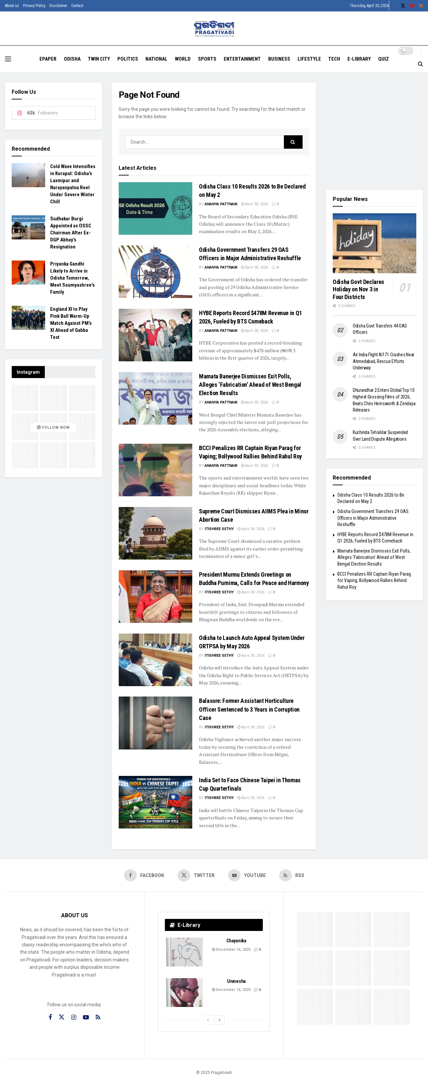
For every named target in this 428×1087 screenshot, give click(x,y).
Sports (207, 59)
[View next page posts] (220, 1020)
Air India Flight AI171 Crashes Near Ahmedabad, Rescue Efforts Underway (383, 361)
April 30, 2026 (254, 204)
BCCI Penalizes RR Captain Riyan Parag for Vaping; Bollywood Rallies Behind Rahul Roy (374, 580)
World (183, 59)
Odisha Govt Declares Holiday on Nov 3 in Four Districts (358, 289)
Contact (77, 5)
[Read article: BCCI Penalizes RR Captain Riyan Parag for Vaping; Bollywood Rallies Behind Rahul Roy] (155, 470)
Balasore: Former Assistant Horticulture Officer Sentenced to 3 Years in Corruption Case (249, 709)
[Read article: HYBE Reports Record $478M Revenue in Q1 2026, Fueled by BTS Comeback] (155, 335)
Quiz (383, 59)
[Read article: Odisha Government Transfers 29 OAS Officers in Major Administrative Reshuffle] (155, 271)
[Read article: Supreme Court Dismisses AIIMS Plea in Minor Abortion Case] (155, 533)
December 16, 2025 (231, 949)
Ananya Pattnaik (221, 204)
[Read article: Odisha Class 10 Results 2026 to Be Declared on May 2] (155, 208)
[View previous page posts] (208, 1020)
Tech (334, 59)
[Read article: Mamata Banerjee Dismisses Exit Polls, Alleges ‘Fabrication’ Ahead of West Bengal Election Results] (155, 398)
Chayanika (236, 940)
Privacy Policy (34, 5)
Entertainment (242, 59)
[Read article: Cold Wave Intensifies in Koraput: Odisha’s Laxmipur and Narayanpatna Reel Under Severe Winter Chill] (28, 175)
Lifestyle (309, 59)
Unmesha (236, 981)
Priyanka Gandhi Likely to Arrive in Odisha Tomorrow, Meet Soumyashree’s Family (72, 278)
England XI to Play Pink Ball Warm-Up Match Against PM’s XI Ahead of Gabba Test (71, 323)
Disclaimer (58, 5)
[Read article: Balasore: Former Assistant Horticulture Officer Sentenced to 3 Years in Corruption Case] (155, 723)
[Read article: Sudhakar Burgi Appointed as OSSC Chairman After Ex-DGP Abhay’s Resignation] (28, 227)
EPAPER (48, 59)
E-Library (359, 59)
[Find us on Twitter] (196, 875)
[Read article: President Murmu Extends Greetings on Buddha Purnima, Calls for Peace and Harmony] (155, 596)
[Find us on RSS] (291, 875)
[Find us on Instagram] (73, 1017)
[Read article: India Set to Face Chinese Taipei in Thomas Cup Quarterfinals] (155, 802)
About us (12, 5)
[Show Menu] (8, 59)
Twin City (99, 59)
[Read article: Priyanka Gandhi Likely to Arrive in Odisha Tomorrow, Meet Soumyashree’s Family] (28, 273)
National (156, 59)
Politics (127, 59)
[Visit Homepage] (214, 28)
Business (279, 59)
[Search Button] (420, 64)
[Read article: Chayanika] (185, 952)
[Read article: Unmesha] (185, 992)
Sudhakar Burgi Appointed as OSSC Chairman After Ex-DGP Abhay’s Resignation (70, 233)
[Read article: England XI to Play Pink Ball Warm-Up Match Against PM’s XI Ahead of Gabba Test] (28, 318)
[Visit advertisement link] (374, 131)
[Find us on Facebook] (144, 875)
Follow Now (53, 427)
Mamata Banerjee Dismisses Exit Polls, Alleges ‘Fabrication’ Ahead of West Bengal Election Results (250, 384)
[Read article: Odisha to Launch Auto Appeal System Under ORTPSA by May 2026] (155, 660)
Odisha (72, 59)
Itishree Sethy (219, 529)
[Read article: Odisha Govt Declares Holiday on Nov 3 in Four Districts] (374, 243)
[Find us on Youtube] (247, 875)
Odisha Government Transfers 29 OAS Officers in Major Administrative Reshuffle (373, 518)
